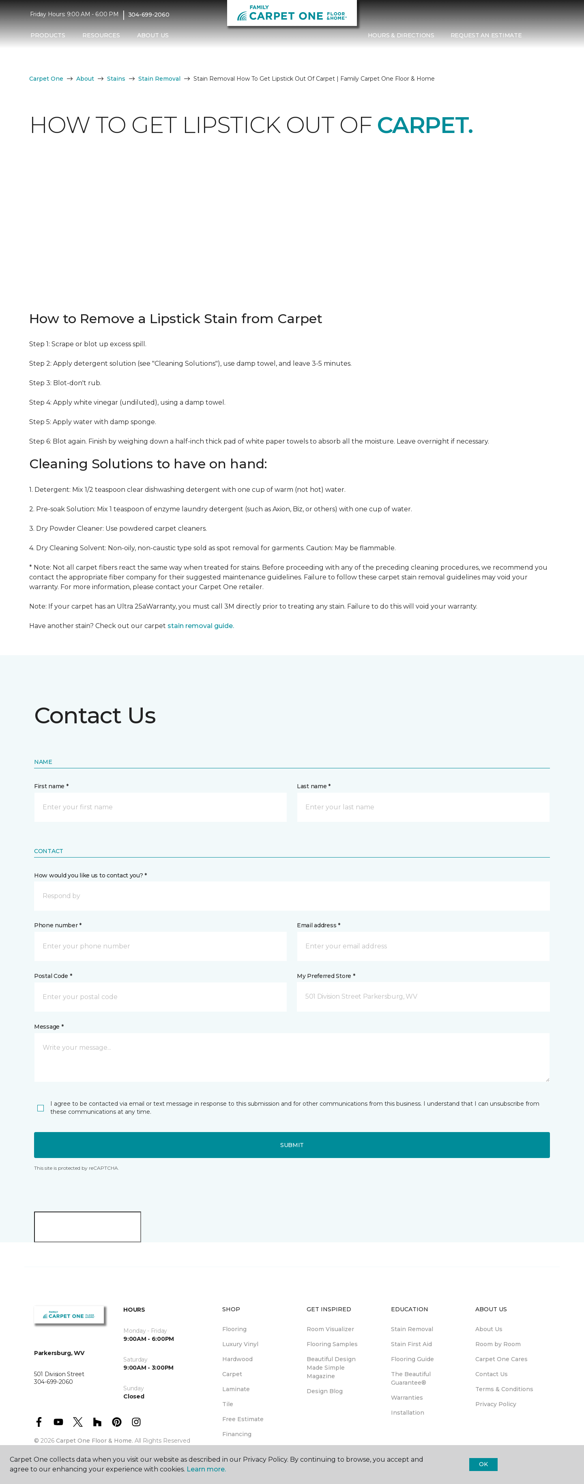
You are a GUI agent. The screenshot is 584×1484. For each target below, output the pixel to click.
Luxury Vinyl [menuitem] (240, 1344)
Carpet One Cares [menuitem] (501, 1359)
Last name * (314, 786)
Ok (483, 1464)
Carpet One (46, 78)
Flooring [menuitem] (234, 1329)
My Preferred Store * (326, 976)
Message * (48, 1026)
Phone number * (58, 925)
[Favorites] (546, 36)
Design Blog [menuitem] (325, 1391)
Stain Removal (159, 78)
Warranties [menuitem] (407, 1397)
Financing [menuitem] (236, 1434)
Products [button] (47, 35)
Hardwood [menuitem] (237, 1359)
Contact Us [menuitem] (491, 1374)
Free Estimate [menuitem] (243, 1419)
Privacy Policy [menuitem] (495, 1404)
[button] (536, 36)
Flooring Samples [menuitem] (332, 1344)
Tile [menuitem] (227, 1404)
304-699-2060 (149, 14)
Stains (116, 78)
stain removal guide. (200, 626)
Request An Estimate (486, 35)
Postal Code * (53, 976)
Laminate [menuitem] (236, 1389)
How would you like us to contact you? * (90, 875)
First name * (51, 786)
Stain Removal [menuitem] (412, 1329)
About (85, 78)
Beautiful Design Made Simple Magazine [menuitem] (331, 1367)
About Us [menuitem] (488, 1329)
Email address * (318, 925)
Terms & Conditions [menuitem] (504, 1389)
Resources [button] (101, 35)
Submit (292, 1145)
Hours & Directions (401, 35)
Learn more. (206, 1469)
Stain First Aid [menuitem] (411, 1344)
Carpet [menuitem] (232, 1374)
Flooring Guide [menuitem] (412, 1359)
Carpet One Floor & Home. (94, 1440)
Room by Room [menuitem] (498, 1344)
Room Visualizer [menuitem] (330, 1329)
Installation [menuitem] (407, 1412)
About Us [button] (153, 35)
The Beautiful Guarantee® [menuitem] (411, 1378)
